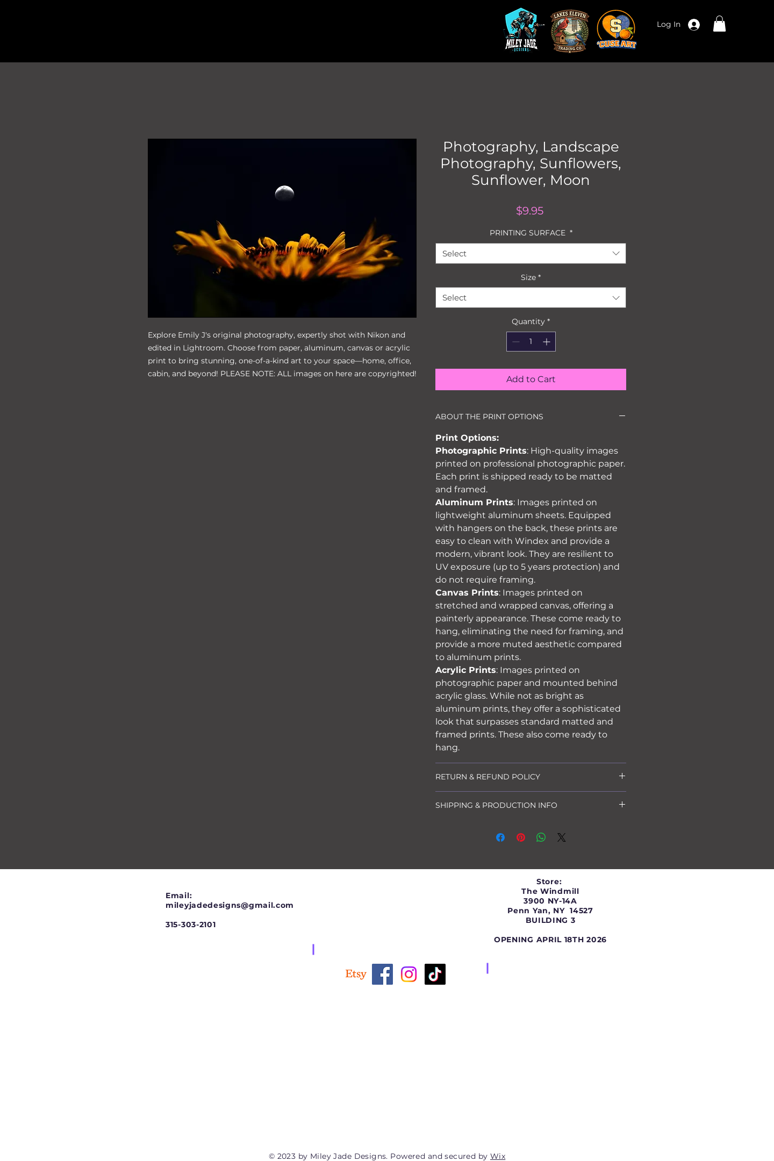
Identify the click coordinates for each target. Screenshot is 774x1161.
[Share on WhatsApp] (541, 837)
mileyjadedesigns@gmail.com (230, 905)
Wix (497, 1156)
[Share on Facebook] (500, 837)
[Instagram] (408, 974)
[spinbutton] (531, 341)
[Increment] (547, 341)
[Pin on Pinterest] (520, 837)
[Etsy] (356, 974)
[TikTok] (435, 974)
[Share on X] (561, 837)
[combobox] (530, 253)
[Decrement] (514, 341)
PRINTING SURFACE (531, 233)
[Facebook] (382, 974)
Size (531, 277)
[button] (719, 24)
